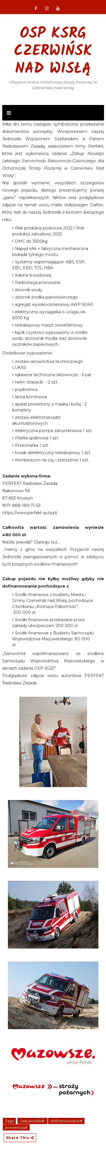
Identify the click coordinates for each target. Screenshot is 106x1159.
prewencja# (16, 1127)
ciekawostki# (32, 1121)
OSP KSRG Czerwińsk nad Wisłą (53, 51)
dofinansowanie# (66, 1121)
